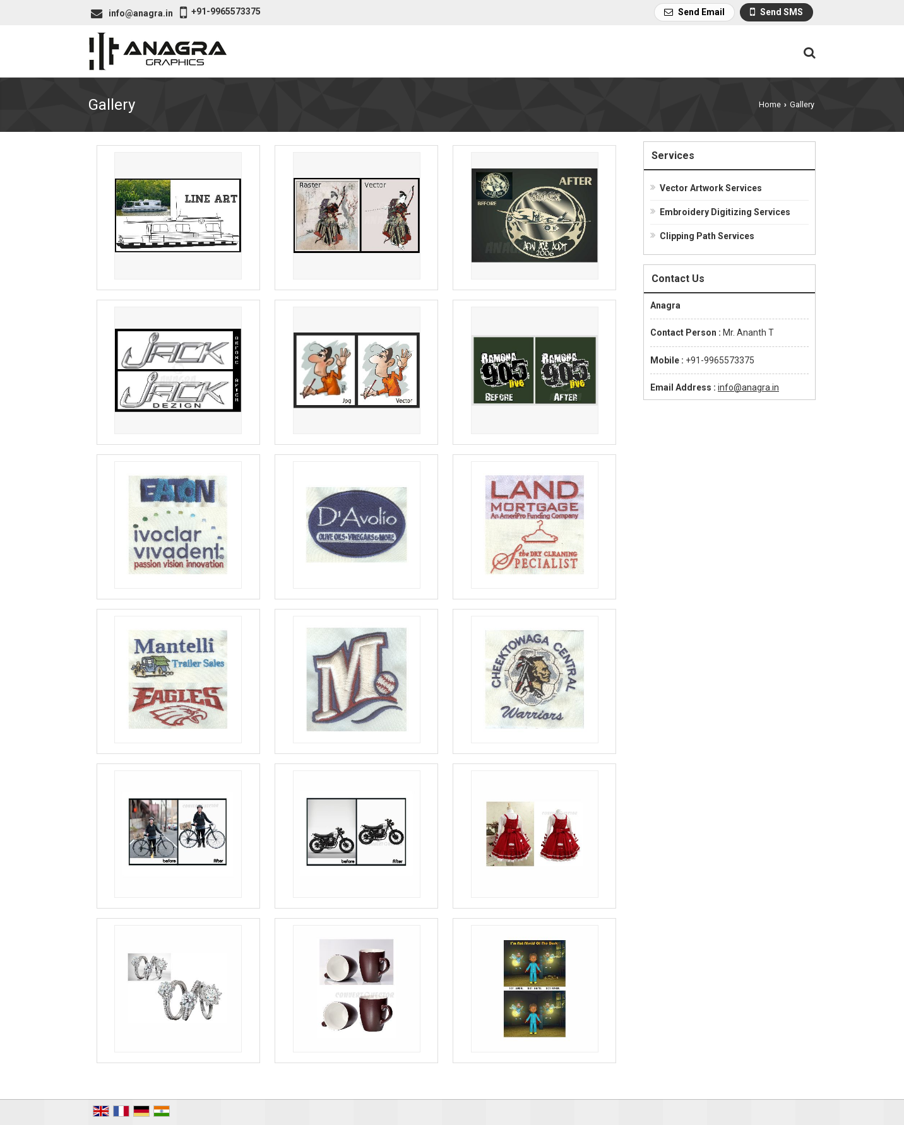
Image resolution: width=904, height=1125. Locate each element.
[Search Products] (808, 52)
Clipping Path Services (707, 236)
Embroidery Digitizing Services (725, 212)
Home (770, 104)
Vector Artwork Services (711, 188)
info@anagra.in (141, 13)
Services (672, 156)
